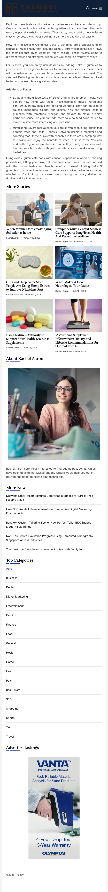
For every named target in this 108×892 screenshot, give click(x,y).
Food (9, 634)
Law (8, 671)
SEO (9, 699)
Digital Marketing (17, 596)
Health (10, 652)
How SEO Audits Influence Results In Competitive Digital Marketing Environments (49, 511)
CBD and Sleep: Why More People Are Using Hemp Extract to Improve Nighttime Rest (28, 286)
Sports (10, 718)
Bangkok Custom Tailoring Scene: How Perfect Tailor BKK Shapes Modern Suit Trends (48, 524)
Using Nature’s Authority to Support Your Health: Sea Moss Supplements (27, 338)
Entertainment (15, 606)
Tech (9, 727)
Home (10, 662)
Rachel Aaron (12, 238)
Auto (9, 568)
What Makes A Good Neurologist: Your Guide (72, 284)
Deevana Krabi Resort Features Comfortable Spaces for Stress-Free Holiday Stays (49, 497)
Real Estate (13, 690)
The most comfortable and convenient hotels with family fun (44, 549)
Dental (10, 587)
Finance (11, 624)
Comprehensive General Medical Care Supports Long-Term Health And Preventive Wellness (78, 232)
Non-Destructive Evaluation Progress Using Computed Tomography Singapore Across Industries (49, 538)
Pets (9, 680)
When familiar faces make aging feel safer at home (28, 231)
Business (11, 578)
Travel (10, 736)
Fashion (11, 615)
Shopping (12, 708)
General (11, 643)
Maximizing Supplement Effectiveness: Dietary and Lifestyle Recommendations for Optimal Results (76, 340)
